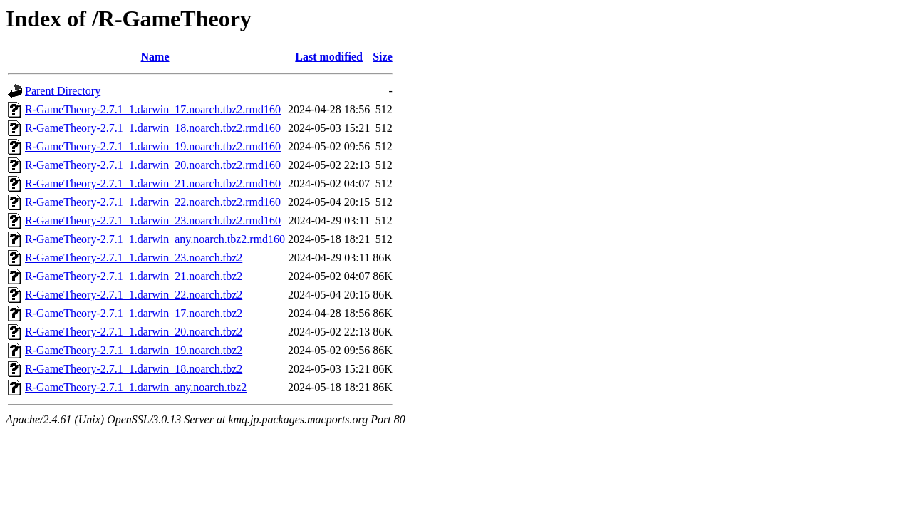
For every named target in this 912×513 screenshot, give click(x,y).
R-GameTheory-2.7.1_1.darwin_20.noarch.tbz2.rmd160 (153, 165)
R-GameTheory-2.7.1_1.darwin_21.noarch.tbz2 (133, 276)
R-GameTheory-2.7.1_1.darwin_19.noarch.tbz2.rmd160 (153, 146)
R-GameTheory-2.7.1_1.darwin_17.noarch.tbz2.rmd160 (153, 109)
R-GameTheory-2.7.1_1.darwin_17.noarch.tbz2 (133, 313)
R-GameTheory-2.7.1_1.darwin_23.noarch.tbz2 (133, 258)
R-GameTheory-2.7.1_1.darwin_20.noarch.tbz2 (133, 332)
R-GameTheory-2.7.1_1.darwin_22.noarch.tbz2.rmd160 (153, 202)
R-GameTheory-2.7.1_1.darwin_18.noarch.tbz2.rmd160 (153, 128)
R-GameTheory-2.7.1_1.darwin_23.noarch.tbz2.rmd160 (153, 220)
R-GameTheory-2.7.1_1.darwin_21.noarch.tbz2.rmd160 (153, 183)
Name (155, 57)
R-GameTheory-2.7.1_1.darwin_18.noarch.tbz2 (133, 369)
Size (383, 57)
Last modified (329, 57)
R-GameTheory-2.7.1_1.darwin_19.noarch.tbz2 (133, 350)
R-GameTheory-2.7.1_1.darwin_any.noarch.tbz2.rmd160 (155, 239)
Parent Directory (62, 91)
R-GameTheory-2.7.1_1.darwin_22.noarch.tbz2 (133, 295)
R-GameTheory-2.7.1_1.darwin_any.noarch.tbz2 (136, 387)
